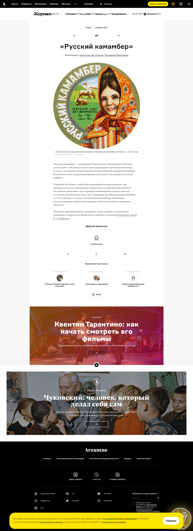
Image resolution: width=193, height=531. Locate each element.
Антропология (119, 14)
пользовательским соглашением (119, 518)
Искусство (85, 14)
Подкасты (26, 4)
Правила (127, 459)
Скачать (158, 4)
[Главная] (96, 450)
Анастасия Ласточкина (91, 55)
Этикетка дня (101, 28)
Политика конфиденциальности (104, 459)
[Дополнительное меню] (75, 4)
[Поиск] (189, 4)
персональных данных (51, 522)
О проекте (47, 459)
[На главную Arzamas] (4, 4)
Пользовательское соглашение (70, 459)
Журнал (54, 4)
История (71, 14)
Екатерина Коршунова (116, 55)
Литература (101, 14)
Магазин (66, 4)
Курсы (14, 4)
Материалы (41, 4)
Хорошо (171, 520)
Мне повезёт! (152, 14)
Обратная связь (144, 459)
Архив (88, 28)
